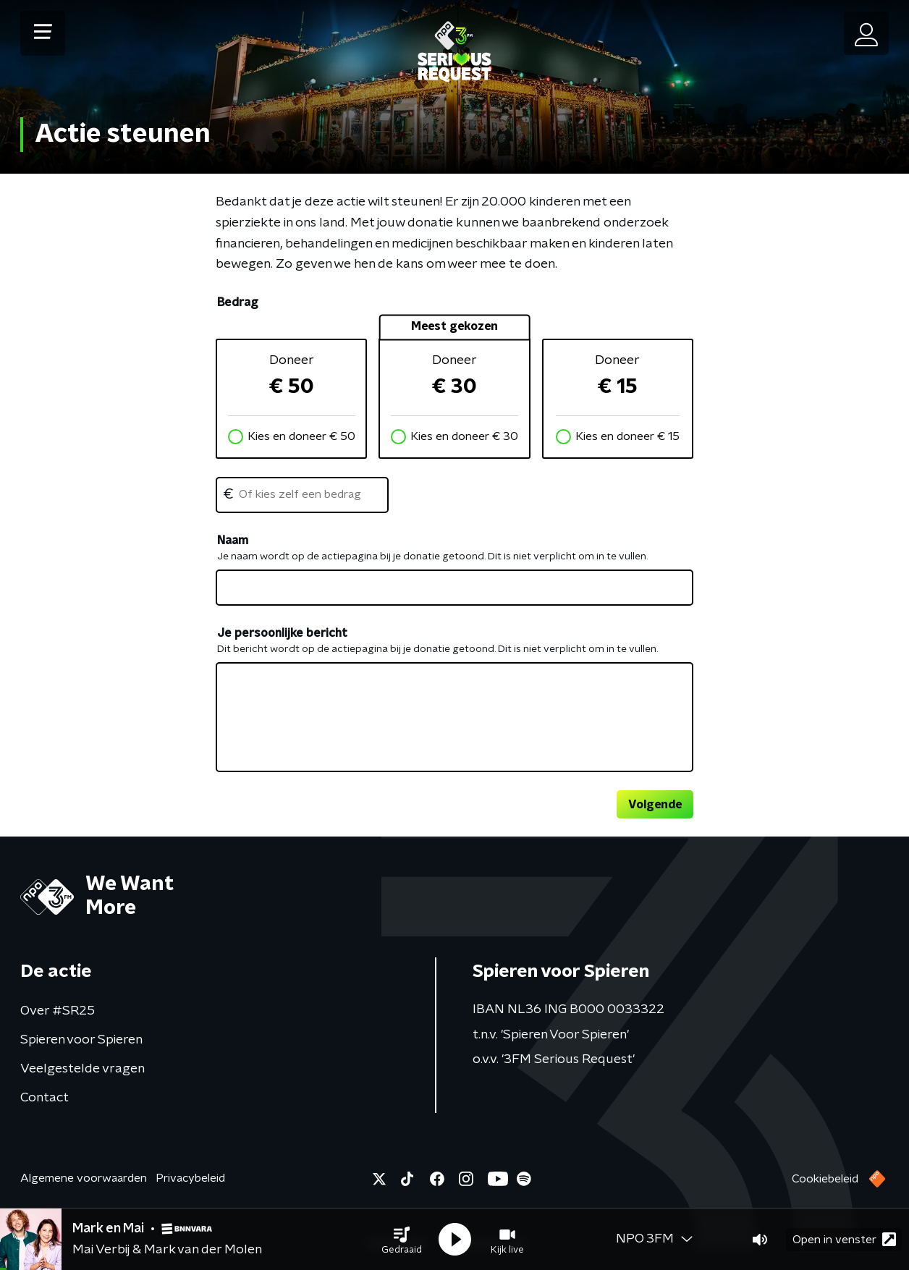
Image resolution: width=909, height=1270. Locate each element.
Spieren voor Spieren (81, 1039)
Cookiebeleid (825, 1179)
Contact (44, 1097)
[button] (402, 1239)
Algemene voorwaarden (83, 1178)
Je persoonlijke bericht (282, 633)
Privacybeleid (190, 1178)
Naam (232, 540)
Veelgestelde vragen (82, 1068)
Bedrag (237, 302)
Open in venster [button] (844, 1239)
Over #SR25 (57, 1010)
